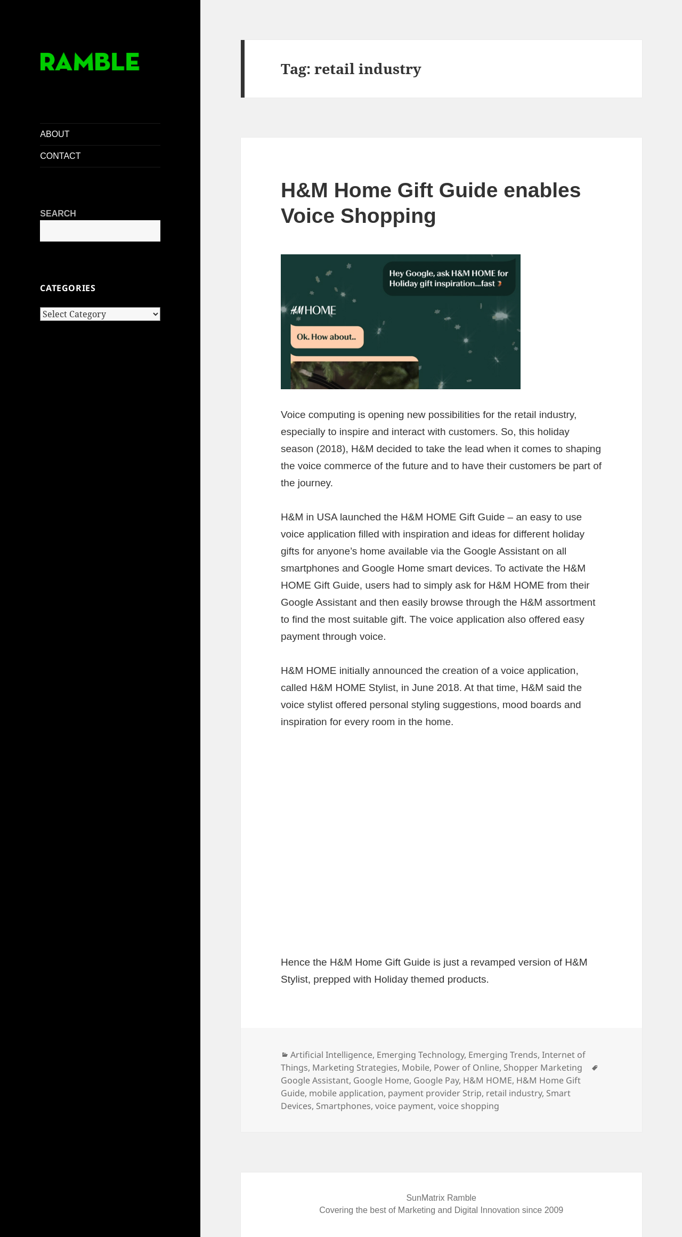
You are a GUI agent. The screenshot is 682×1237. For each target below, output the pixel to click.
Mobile (415, 1067)
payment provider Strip (435, 1093)
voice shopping (468, 1106)
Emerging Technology (420, 1055)
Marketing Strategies (354, 1067)
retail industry (514, 1093)
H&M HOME (487, 1080)
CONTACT (60, 155)
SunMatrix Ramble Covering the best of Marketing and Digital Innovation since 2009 (441, 1203)
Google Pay (436, 1080)
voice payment (404, 1106)
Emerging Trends (503, 1055)
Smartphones (343, 1106)
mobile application (346, 1093)
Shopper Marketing (543, 1067)
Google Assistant (315, 1080)
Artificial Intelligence (331, 1055)
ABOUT (54, 134)
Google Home (381, 1080)
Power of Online (466, 1067)
